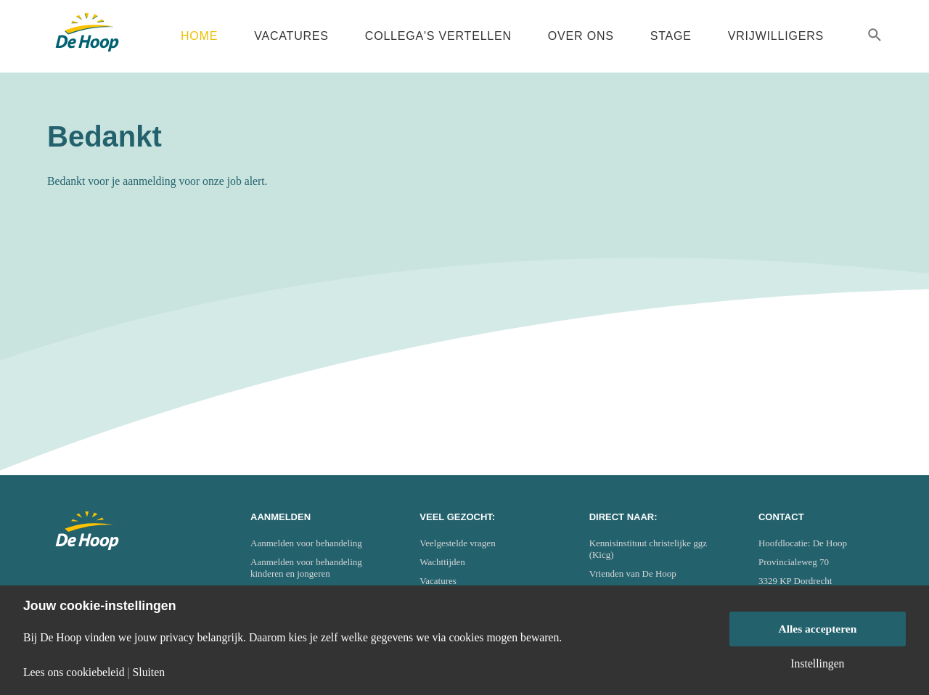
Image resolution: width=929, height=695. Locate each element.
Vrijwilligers (776, 36)
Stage (671, 36)
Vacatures (291, 36)
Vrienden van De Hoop (632, 573)
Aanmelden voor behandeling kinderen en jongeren (306, 567)
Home (199, 36)
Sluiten (149, 672)
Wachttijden (442, 561)
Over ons (581, 36)
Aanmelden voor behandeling (306, 543)
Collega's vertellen (438, 36)
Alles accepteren (817, 628)
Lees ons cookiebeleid (74, 672)
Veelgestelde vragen (457, 543)
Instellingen (817, 664)
